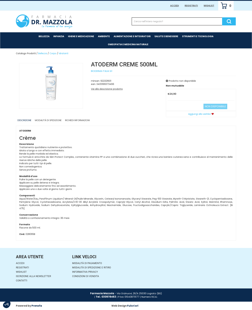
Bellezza (42, 53)
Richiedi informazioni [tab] (77, 120)
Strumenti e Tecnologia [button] (197, 36)
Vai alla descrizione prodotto (107, 89)
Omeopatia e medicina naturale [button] (128, 44)
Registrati (191, 5)
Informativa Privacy (85, 271)
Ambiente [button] (104, 36)
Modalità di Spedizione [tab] (48, 120)
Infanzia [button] (58, 36)
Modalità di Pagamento (87, 263)
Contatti (21, 280)
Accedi (174, 5)
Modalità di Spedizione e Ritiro (91, 267)
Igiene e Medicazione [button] (81, 36)
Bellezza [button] (44, 36)
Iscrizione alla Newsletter (33, 276)
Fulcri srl (132, 305)
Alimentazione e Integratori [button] (132, 36)
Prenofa (37, 305)
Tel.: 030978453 (106, 296)
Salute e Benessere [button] (166, 36)
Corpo (53, 53)
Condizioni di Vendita (85, 276)
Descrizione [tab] (24, 120)
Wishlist (209, 5)
